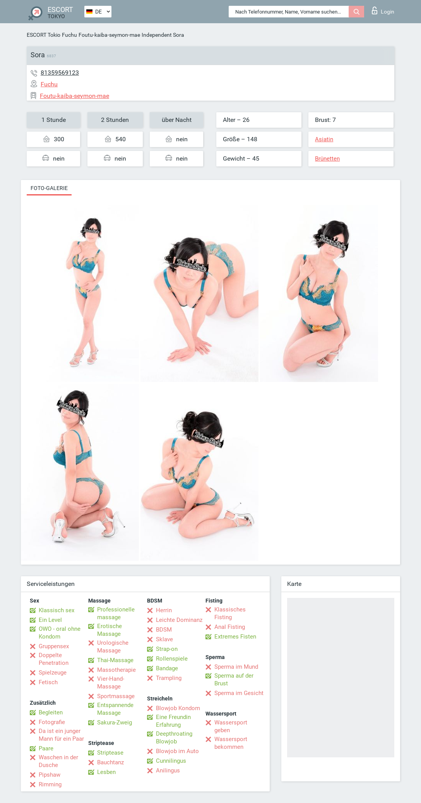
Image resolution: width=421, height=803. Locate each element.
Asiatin (324, 139)
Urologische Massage (112, 646)
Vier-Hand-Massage (110, 682)
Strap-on (167, 648)
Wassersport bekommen (230, 743)
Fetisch (48, 682)
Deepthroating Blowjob (174, 737)
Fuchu (69, 35)
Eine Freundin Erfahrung (173, 721)
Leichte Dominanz (179, 619)
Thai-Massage (115, 660)
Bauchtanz (110, 762)
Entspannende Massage (115, 709)
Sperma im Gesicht (239, 693)
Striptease (110, 752)
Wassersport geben (230, 726)
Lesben (106, 772)
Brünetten (327, 158)
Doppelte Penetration (53, 659)
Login (383, 10)
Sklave (164, 639)
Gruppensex (54, 646)
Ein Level (50, 619)
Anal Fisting (229, 626)
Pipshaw (49, 774)
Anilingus (168, 770)
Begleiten (51, 712)
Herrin (164, 610)
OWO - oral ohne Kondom (59, 632)
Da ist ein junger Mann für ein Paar (61, 735)
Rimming (50, 784)
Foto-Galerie (49, 188)
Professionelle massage (116, 613)
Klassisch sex (56, 610)
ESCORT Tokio (43, 35)
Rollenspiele (172, 658)
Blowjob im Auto (177, 751)
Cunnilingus (171, 760)
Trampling (168, 678)
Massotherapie (116, 669)
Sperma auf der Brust (233, 679)
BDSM (164, 629)
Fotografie (52, 722)
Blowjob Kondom (178, 708)
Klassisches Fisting (230, 613)
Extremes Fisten (235, 636)
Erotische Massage (109, 630)
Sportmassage (116, 696)
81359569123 (60, 72)
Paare (46, 748)
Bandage (167, 668)
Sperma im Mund (236, 666)
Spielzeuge (53, 672)
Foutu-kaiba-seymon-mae (109, 35)
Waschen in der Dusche (58, 761)
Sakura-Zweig (114, 722)
